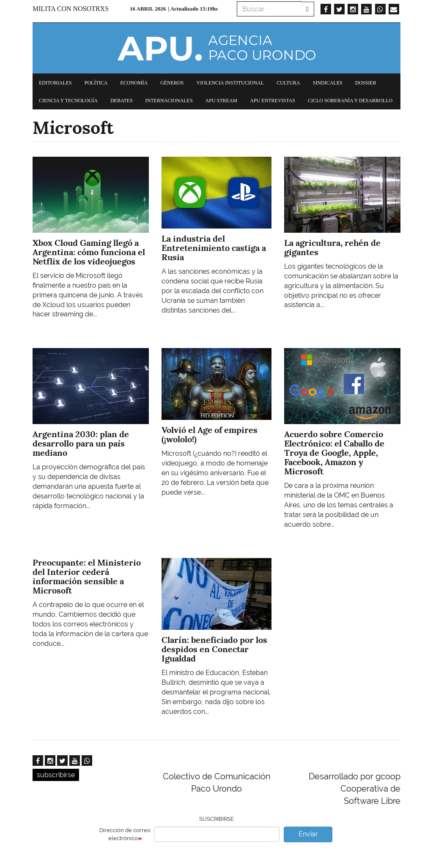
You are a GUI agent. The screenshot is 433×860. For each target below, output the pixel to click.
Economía (134, 83)
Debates (121, 100)
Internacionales (169, 100)
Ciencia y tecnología (68, 100)
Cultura (288, 83)
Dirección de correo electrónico (125, 834)
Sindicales (328, 83)
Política (96, 83)
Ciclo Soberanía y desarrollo (350, 100)
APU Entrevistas (272, 100)
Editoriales (55, 83)
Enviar (308, 834)
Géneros (172, 83)
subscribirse (56, 775)
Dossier (365, 83)
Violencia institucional (230, 83)
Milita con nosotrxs (71, 8)
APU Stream (222, 100)
